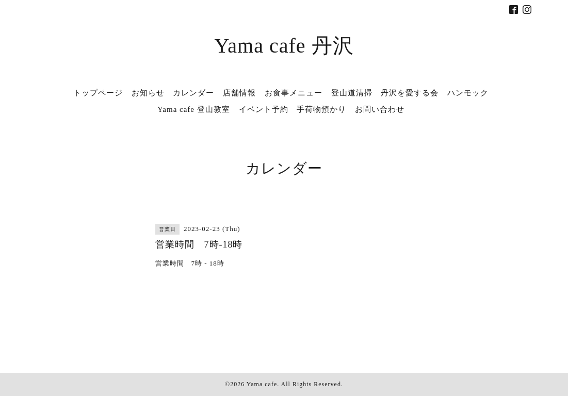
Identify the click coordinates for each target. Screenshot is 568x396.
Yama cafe (262, 384)
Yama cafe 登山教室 (193, 109)
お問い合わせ (379, 109)
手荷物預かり (321, 109)
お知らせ (148, 93)
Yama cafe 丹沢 (283, 45)
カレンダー (193, 93)
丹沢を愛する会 (410, 93)
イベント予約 (263, 109)
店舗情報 (239, 93)
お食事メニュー (293, 93)
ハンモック (468, 93)
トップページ (98, 93)
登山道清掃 (351, 93)
